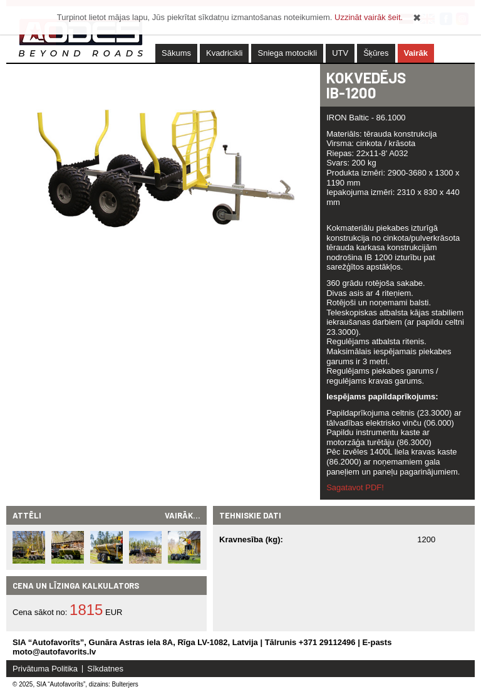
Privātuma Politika (45, 668)
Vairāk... (182, 515)
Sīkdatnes (105, 668)
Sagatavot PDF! (355, 487)
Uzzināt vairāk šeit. (368, 17)
